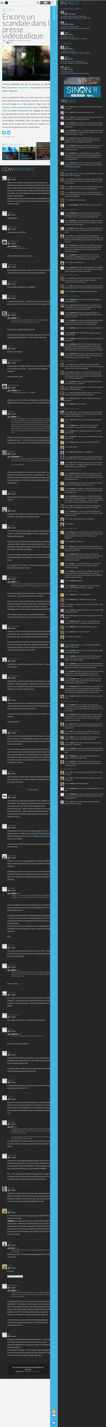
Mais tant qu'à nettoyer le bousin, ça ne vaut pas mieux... (78, 28)
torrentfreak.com (72, 294)
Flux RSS (57, 1411)
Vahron (70, 57)
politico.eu (80, 468)
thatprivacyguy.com (84, 166)
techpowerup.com (86, 808)
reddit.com (78, 308)
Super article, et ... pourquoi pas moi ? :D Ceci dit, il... (77, 38)
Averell (69, 32)
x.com (87, 431)
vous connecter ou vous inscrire (30, 1419)
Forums (69, 43)
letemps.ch (85, 175)
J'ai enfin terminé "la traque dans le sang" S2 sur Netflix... (79, 52)
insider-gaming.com (82, 202)
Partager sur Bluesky (8, 136)
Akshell (10, 40)
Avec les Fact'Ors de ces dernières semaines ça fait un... (78, 73)
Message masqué (32, 823)
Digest (92, 2)
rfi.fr (101, 453)
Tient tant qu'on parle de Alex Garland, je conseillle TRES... (79, 18)
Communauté (57, 703)
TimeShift (7, 140)
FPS (3, 140)
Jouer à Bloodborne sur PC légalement (75, 61)
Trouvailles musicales (70, 71)
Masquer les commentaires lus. (49, 172)
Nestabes (19, 40)
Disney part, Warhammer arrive (73, 26)
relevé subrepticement (20, 107)
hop (35, 1098)
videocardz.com (81, 671)
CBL (69, 12)
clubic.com (76, 344)
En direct (73, 2)
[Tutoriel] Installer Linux (71, 36)
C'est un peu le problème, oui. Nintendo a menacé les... (78, 63)
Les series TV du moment (71, 51)
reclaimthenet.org (82, 404)
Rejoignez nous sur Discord (57, 1415)
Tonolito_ (70, 46)
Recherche (35, 2)
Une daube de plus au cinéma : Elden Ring (76, 16)
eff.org (70, 526)
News (13, 140)
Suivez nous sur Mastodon (57, 1419)
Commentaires (74, 8)
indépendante (11, 87)
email (10, 42)
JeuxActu (6, 107)
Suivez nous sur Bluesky (57, 1422)
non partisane (23, 87)
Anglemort (70, 67)
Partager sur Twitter (4, 136)
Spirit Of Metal (40, 866)
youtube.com (78, 127)
